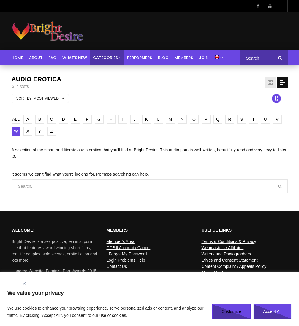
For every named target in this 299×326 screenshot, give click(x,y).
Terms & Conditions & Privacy (228, 241)
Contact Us (116, 266)
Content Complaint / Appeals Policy (233, 266)
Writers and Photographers (226, 254)
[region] (149, 299)
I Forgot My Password (126, 254)
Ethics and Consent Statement (229, 260)
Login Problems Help (125, 260)
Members (184, 58)
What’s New (74, 58)
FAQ (52, 58)
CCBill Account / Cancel (128, 247)
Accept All (272, 311)
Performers (139, 58)
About (35, 58)
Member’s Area (120, 241)
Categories (105, 58)
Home (17, 58)
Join (204, 58)
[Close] (24, 284)
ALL (16, 119)
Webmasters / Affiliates (222, 247)
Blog (163, 58)
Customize (231, 311)
